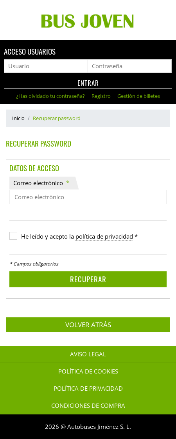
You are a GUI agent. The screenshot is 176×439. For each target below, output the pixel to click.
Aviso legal (88, 354)
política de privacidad (104, 236)
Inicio (18, 118)
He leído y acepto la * (79, 236)
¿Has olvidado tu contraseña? (51, 95)
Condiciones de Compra (88, 406)
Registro (102, 95)
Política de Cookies (88, 371)
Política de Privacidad (88, 388)
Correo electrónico (41, 183)
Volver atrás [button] (88, 324)
